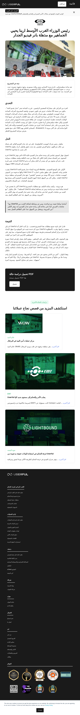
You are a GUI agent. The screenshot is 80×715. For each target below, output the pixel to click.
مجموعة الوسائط (11, 646)
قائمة (72, 3)
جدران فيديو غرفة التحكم (13, 496)
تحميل (14, 284)
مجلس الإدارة (10, 642)
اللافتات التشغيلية (11, 538)
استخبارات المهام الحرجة (13, 542)
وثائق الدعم (10, 606)
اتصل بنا (9, 622)
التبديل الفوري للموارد (13, 527)
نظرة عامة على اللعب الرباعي (15, 492)
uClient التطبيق (11, 569)
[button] (72, 4)
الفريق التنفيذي (11, 638)
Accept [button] (40, 710)
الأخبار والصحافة (11, 649)
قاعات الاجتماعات (12, 503)
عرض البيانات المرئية (12, 523)
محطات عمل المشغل (13, 500)
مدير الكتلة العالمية (12, 558)
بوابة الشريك (10, 586)
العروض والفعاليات (12, 653)
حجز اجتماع (10, 618)
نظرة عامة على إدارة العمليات (15, 520)
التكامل (9, 566)
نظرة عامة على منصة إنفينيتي (14, 554)
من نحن (9, 634)
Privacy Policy (49, 705)
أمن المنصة (10, 573)
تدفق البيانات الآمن (12, 534)
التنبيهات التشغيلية (12, 507)
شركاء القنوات (11, 589)
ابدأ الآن (62, 4)
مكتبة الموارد (10, 602)
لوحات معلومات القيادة (13, 531)
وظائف (9, 657)
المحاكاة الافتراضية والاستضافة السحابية (17, 562)
